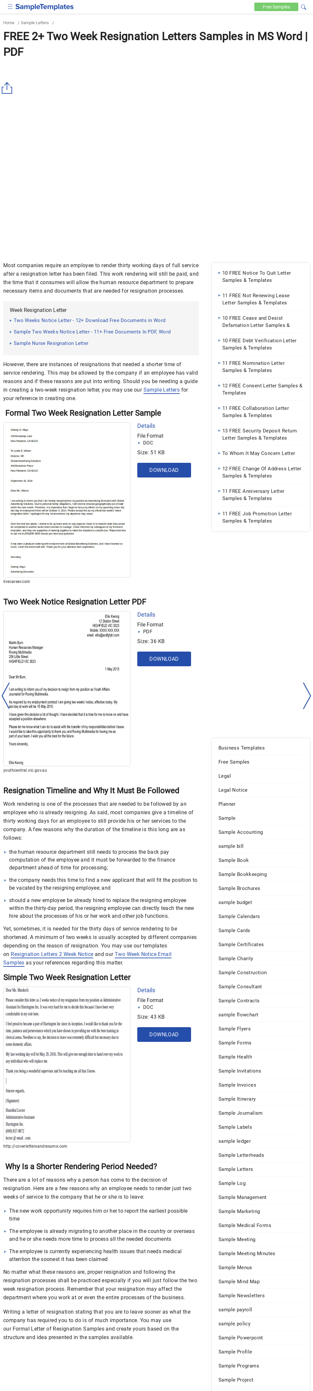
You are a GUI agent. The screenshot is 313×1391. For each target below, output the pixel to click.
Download (164, 470)
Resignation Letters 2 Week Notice (52, 954)
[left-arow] (6, 696)
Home (8, 22)
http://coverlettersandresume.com (35, 1146)
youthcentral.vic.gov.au (25, 770)
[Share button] (8, 88)
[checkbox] (10, 6)
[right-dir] (307, 696)
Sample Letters (35, 22)
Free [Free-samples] (276, 6)
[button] (303, 6)
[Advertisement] (156, 110)
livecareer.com (16, 581)
